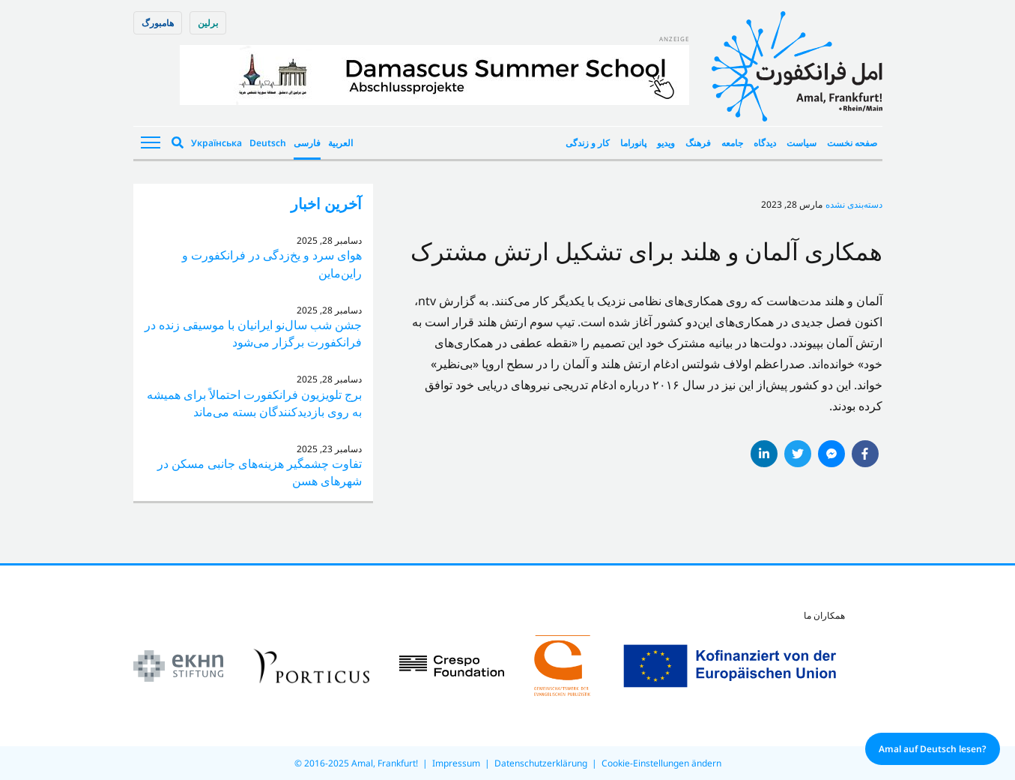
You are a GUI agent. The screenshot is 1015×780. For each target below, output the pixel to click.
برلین (208, 22)
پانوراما (633, 142)
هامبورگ (158, 22)
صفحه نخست (852, 142)
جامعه (732, 142)
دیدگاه (765, 142)
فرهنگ (698, 142)
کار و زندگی (588, 142)
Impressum (456, 763)
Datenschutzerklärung (540, 763)
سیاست (801, 142)
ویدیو (666, 142)
